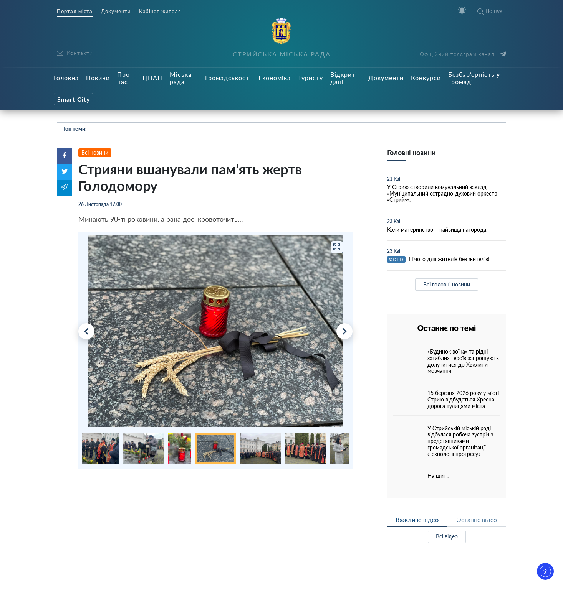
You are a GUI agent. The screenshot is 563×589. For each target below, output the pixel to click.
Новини (98, 77)
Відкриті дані (343, 78)
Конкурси (426, 77)
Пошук (489, 11)
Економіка (274, 77)
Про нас (123, 78)
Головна (66, 77)
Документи (116, 11)
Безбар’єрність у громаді (474, 78)
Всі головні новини (446, 284)
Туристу (310, 77)
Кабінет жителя (160, 11)
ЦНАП (152, 77)
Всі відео (447, 536)
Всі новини (94, 152)
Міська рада (181, 78)
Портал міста (75, 11)
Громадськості (228, 77)
